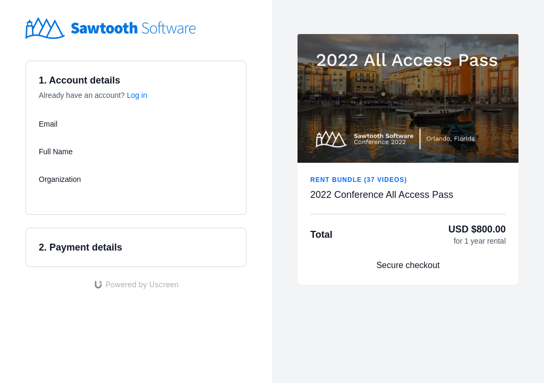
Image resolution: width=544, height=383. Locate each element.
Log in (137, 95)
